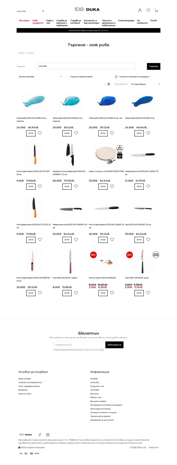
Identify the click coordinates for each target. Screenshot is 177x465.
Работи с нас (95, 404)
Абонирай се (114, 352)
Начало (21, 59)
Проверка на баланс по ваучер (103, 419)
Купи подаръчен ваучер (100, 416)
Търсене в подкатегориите (82, 83)
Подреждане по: (121, 90)
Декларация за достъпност (102, 427)
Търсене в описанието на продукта (135, 83)
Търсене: (21, 72)
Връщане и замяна (98, 408)
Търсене (30, 59)
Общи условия (24, 386)
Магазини (94, 401)
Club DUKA (94, 397)
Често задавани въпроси (29, 393)
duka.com (154, 454)
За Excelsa (94, 389)
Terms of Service (95, 357)
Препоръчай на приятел (100, 423)
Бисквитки (22, 397)
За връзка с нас (97, 393)
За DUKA (93, 386)
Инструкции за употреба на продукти (106, 412)
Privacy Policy (85, 357)
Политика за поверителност (30, 389)
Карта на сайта (24, 401)
